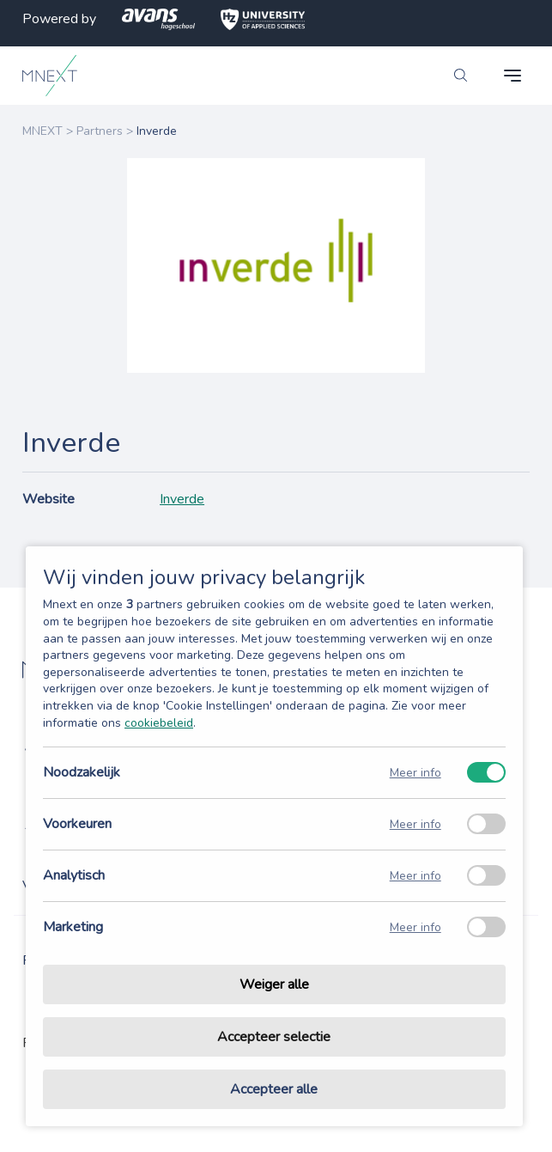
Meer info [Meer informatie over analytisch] (415, 876)
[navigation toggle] (512, 75)
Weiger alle (274, 984)
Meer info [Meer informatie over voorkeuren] (415, 824)
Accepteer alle (274, 1089)
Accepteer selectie (274, 1036)
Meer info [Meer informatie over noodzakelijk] (415, 773)
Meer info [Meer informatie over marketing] (415, 927)
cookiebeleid (158, 723)
